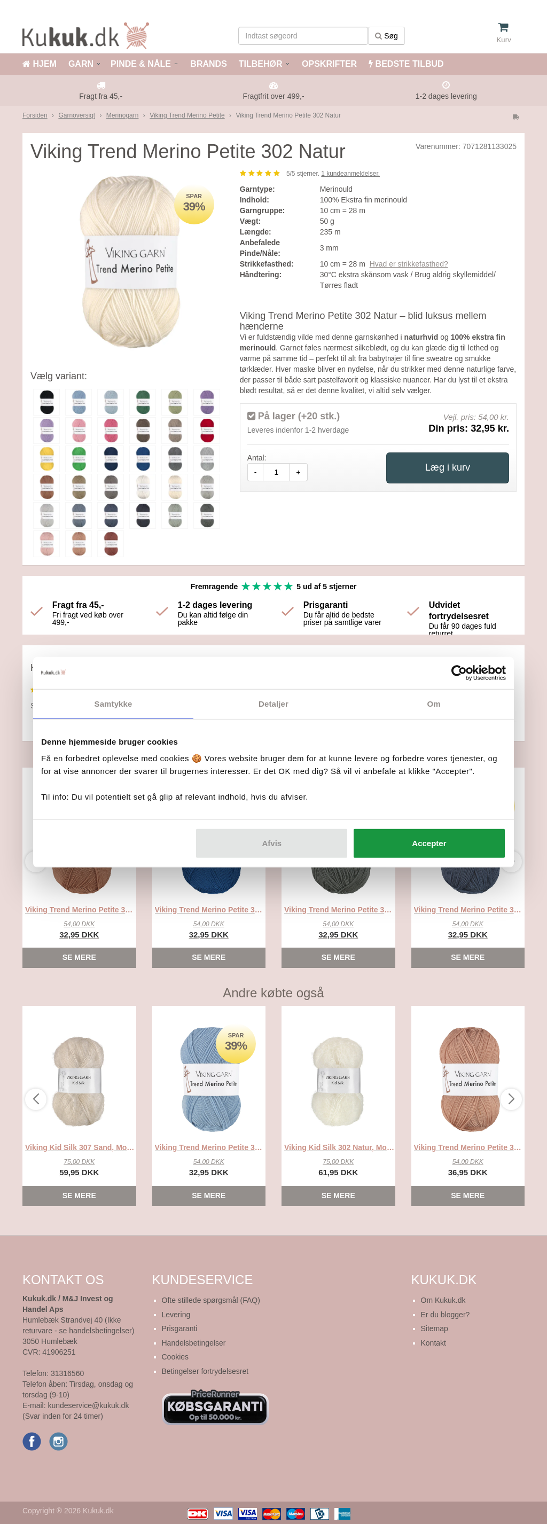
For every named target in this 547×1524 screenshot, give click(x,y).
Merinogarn (122, 115)
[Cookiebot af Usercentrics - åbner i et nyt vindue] (459, 673)
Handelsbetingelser (194, 1343)
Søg (386, 36)
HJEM (39, 63)
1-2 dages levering (446, 96)
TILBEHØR (261, 63)
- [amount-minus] (255, 472)
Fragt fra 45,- (100, 96)
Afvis (272, 843)
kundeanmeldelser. (350, 173)
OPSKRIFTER (328, 63)
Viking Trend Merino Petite (187, 115)
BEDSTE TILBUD (406, 63)
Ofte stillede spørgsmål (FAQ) (211, 1300)
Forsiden (35, 115)
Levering (176, 1314)
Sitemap (434, 1328)
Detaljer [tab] (273, 703)
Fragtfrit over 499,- (273, 96)
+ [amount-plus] (298, 472)
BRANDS (207, 63)
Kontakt (433, 1343)
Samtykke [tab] (113, 703)
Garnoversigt (76, 115)
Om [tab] (433, 703)
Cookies (175, 1357)
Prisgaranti (180, 1328)
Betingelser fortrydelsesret (205, 1371)
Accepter (429, 843)
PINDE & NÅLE (141, 63)
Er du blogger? (445, 1314)
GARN (80, 63)
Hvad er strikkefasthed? (409, 264)
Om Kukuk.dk (443, 1300)
